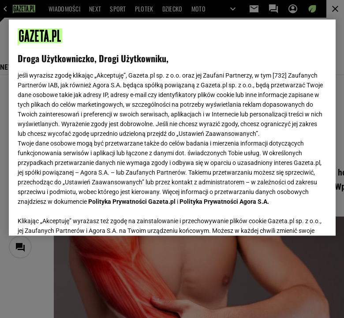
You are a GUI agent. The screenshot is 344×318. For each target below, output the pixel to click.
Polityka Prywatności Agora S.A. (224, 201)
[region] (172, 127)
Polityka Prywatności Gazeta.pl (132, 201)
